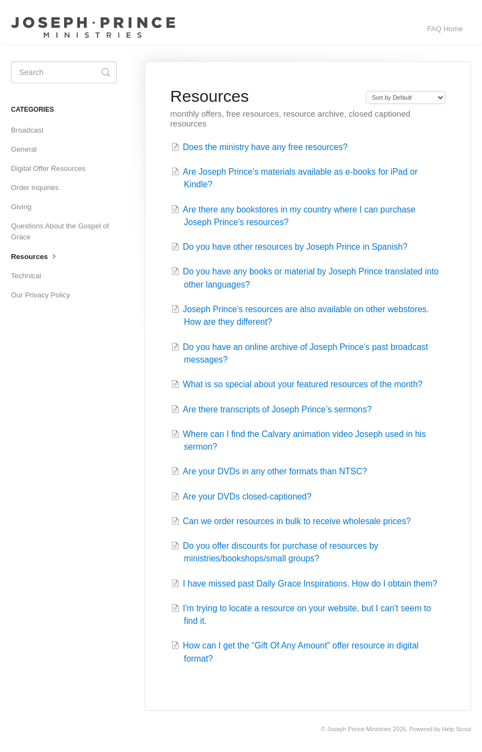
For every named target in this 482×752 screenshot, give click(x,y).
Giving (21, 207)
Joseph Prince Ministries (359, 729)
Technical (26, 276)
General (24, 149)
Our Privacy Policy (40, 295)
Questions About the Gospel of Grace (60, 231)
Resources (35, 256)
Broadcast (27, 130)
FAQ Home (445, 29)
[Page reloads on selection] (405, 97)
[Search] (64, 72)
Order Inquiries (35, 187)
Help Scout (456, 729)
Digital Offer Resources (48, 168)
